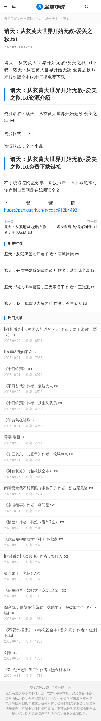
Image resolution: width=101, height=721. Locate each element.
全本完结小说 (50, 7)
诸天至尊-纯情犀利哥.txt (77, 227)
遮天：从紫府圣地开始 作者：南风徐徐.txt (25, 230)
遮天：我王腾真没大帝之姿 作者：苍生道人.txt (46, 303)
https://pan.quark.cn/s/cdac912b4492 (40, 210)
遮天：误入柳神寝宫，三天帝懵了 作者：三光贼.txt (50, 287)
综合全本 (51, 19)
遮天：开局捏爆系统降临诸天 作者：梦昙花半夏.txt (50, 270)
